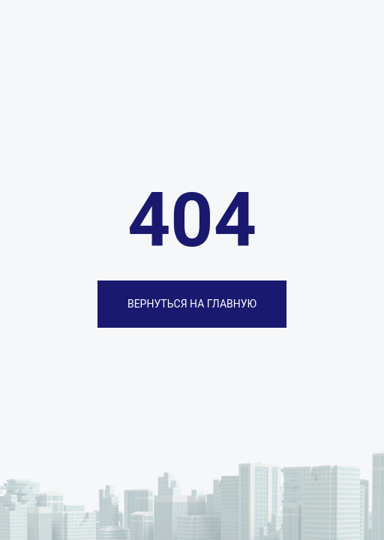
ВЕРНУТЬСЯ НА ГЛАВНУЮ (192, 304)
